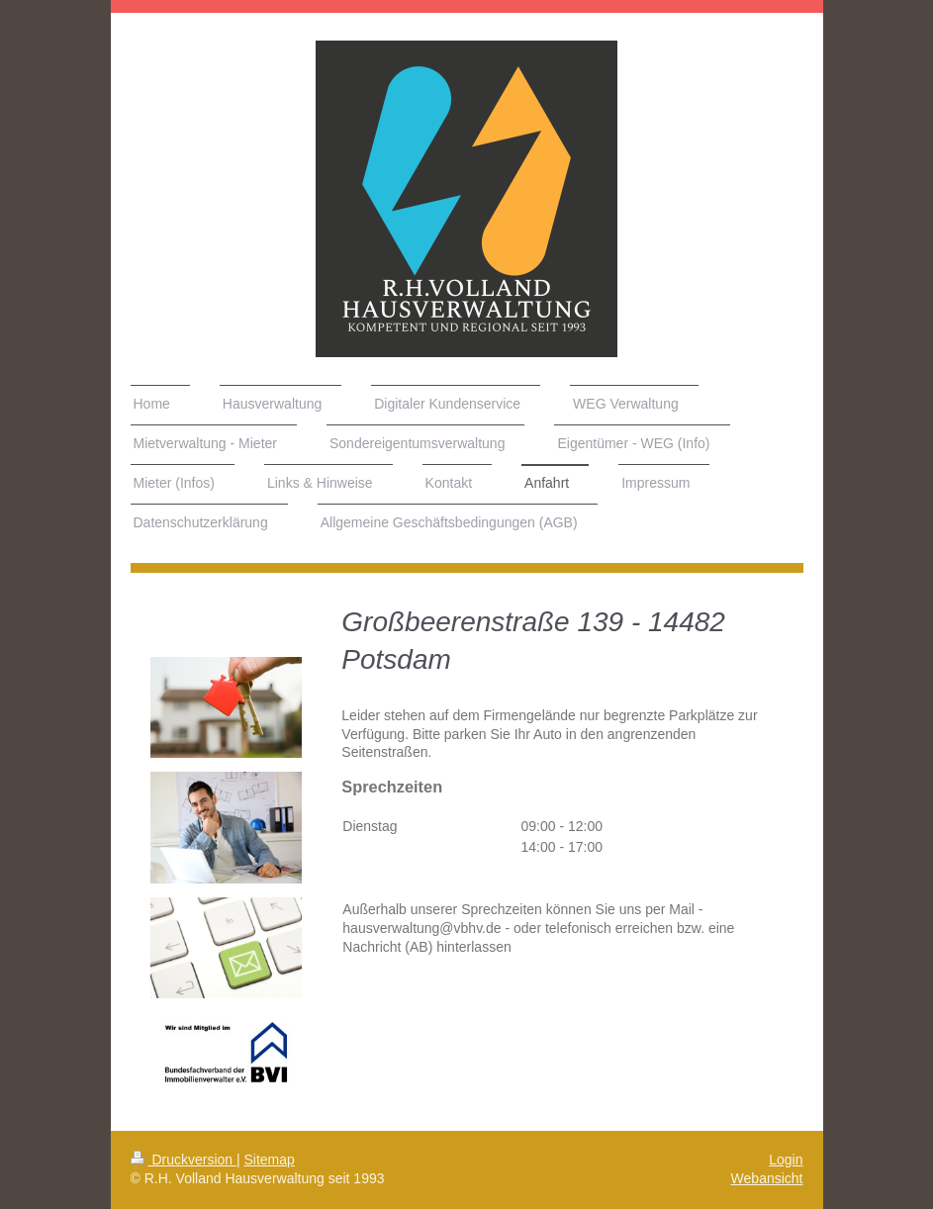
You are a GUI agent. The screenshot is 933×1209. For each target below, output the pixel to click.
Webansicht (767, 1178)
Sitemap (269, 1159)
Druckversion (183, 1159)
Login (785, 1159)
